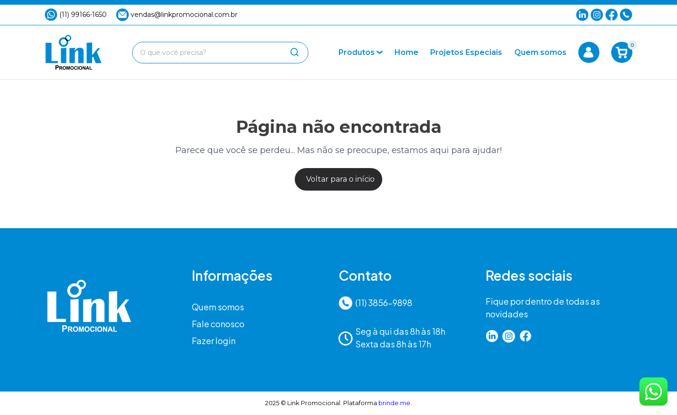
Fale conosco (218, 323)
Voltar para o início (340, 179)
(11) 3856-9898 (375, 303)
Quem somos (218, 306)
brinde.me (394, 403)
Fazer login (214, 340)
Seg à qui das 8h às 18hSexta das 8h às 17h (391, 337)
